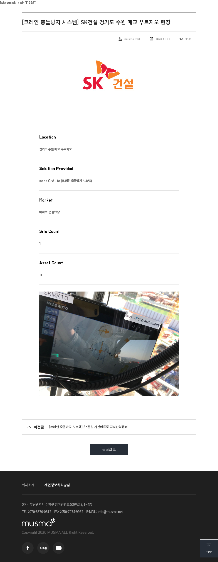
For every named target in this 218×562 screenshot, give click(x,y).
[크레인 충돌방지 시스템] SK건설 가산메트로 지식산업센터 (88, 426)
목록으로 (109, 449)
